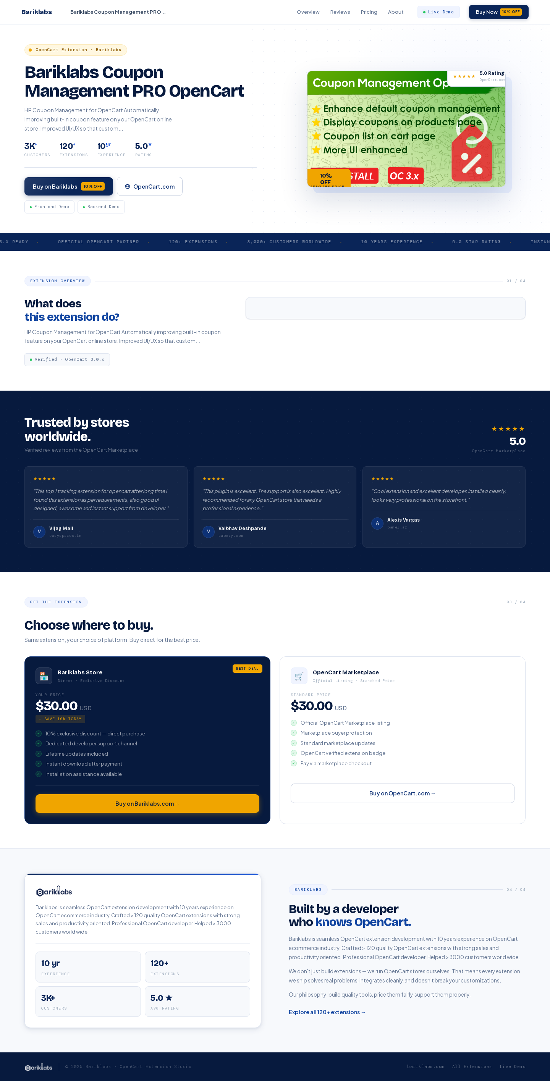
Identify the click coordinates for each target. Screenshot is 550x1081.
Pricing (369, 12)
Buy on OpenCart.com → (402, 796)
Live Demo (438, 12)
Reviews (340, 12)
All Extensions (472, 1066)
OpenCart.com (150, 187)
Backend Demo (101, 209)
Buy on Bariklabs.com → (147, 807)
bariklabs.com (426, 1066)
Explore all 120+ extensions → (327, 1015)
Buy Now (499, 11)
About (396, 12)
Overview (308, 12)
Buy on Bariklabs (69, 188)
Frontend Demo (49, 209)
